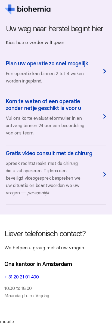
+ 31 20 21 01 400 (21, 277)
